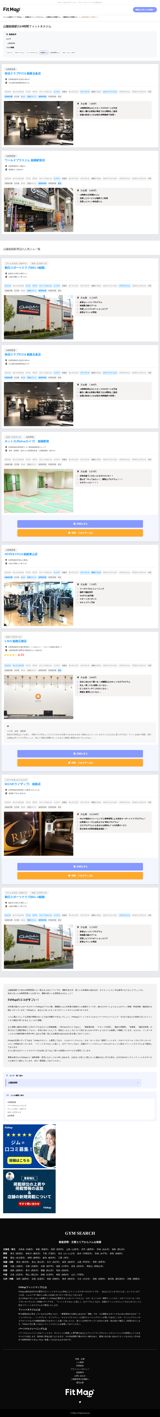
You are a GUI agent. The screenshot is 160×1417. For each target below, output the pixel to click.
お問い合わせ (80, 1376)
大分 (79, 1279)
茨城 (97, 1253)
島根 (43, 1275)
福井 (64, 1262)
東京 (12, 1253)
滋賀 (58, 1266)
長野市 (102, 1262)
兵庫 (43, 1266)
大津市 (65, 1266)
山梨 (79, 1262)
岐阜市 (52, 1258)
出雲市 (50, 1275)
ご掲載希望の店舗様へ (80, 1379)
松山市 (50, 1270)
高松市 (35, 1270)
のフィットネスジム (34, 17)
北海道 (21, 1249)
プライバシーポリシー (80, 1369)
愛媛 (43, 1270)
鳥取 (58, 1275)
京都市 (35, 1266)
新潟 (18, 1262)
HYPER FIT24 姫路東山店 (21, 554)
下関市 (80, 1275)
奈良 (73, 1266)
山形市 (75, 1249)
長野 (95, 1262)
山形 (68, 1249)
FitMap (74, 1413)
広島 (12, 1275)
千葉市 (52, 1253)
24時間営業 (11, 1102)
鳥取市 (65, 1275)
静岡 (30, 1258)
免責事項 (80, 1372)
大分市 (86, 1279)
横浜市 (37, 1253)
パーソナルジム (32, 52)
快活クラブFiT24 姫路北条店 (23, 73)
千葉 (45, 1253)
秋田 (53, 1249)
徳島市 (19, 1270)
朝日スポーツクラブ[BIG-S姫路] (25, 267)
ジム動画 (80, 1362)
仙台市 (106, 1249)
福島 (114, 1249)
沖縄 (129, 1279)
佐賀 (34, 1279)
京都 (28, 1266)
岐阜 (45, 1258)
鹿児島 (111, 1279)
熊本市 (71, 1279)
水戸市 (104, 1253)
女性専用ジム (55, 52)
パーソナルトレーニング (16, 1105)
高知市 (65, 1270)
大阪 (12, 1266)
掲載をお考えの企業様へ (144, 10)
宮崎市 (102, 1279)
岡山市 (35, 1275)
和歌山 (90, 1266)
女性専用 (10, 1116)
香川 (28, 1270)
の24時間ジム (53, 17)
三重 (60, 1258)
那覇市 (136, 1279)
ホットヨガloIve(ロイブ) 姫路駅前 (27, 441)
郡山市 (121, 1249)
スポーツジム (19, 52)
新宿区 (19, 1253)
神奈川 (29, 1253)
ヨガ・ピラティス (14, 1112)
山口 (73, 1275)
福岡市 (25, 1279)
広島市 (19, 1275)
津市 (66, 1258)
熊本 (64, 1279)
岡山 (28, 1275)
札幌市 (29, 1249)
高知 (58, 1270)
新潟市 (25, 1262)
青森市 (45, 1249)
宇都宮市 (87, 1253)
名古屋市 (20, 1258)
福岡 (18, 1279)
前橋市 (119, 1253)
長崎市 (56, 1279)
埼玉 (60, 1253)
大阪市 (19, 1266)
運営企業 (80, 1383)
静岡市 (37, 1258)
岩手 (83, 1249)
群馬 (112, 1253)
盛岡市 (90, 1249)
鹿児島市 (120, 1279)
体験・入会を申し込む (82, 533)
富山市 (41, 1262)
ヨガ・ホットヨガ (68, 52)
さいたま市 (69, 1253)
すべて (9, 52)
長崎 (49, 1279)
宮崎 (95, 1279)
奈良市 (80, 1266)
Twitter (80, 1402)
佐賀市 (41, 1279)
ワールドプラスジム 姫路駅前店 (25, 160)
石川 (49, 1262)
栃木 (79, 1253)
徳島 (12, 1270)
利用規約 (80, 1366)
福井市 (71, 1262)
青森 (38, 1249)
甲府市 (86, 1262)
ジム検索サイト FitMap (13, 17)
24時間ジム (44, 52)
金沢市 (56, 1262)
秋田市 (60, 1249)
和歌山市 (99, 1266)
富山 (34, 1262)
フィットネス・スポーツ (16, 1109)
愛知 (12, 1258)
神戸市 (50, 1266)
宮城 (99, 1249)
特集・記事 (80, 1359)
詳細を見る (82, 524)
